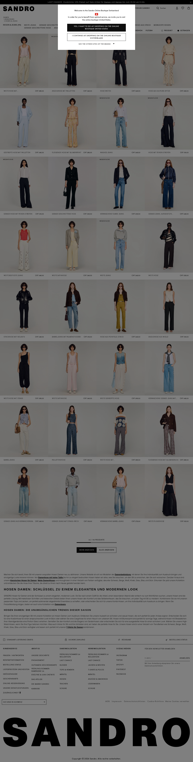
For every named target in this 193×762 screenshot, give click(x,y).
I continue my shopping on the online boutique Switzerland (96, 37)
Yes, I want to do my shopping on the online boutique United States (96, 27)
